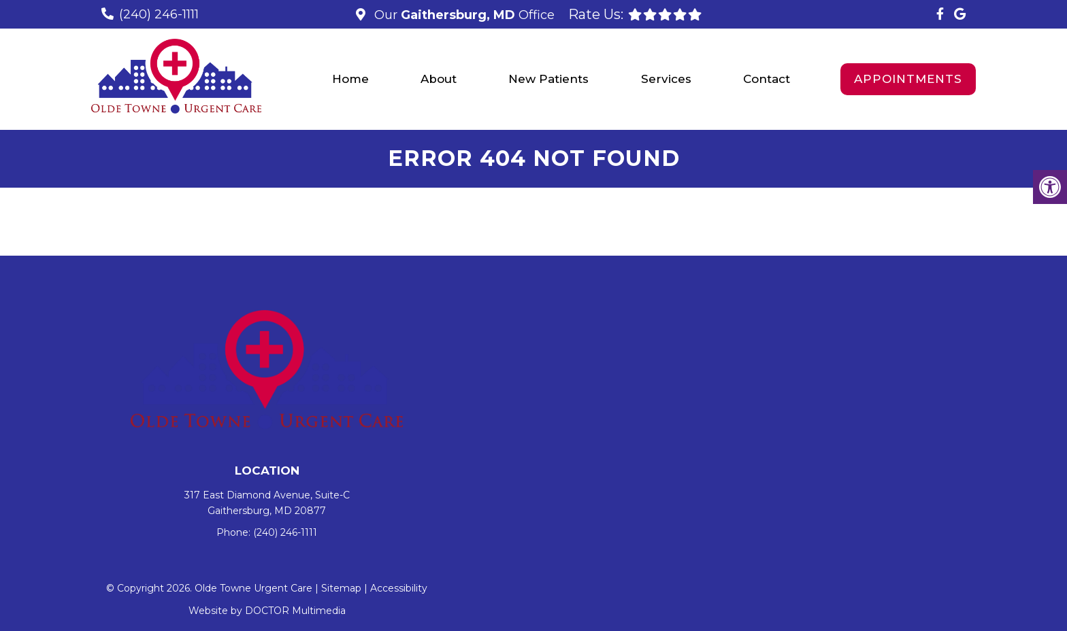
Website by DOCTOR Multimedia (267, 610)
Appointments (908, 79)
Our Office (463, 14)
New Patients (548, 79)
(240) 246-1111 (159, 14)
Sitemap (341, 588)
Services (666, 79)
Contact (766, 79)
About (439, 79)
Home (350, 79)
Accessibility (398, 588)
